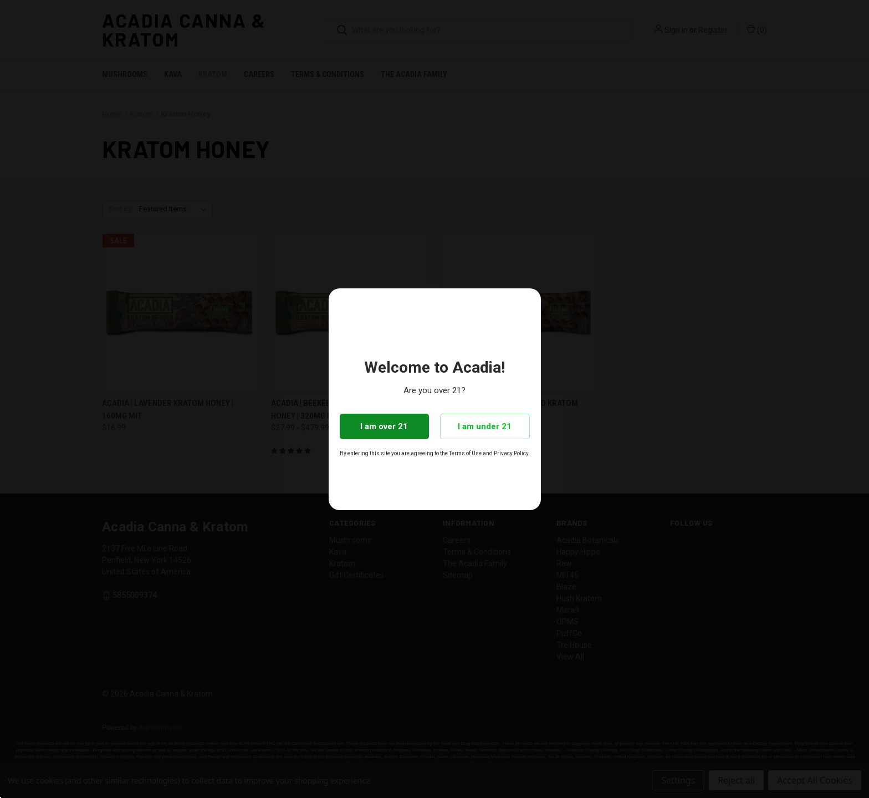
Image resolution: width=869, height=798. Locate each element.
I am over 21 (384, 426)
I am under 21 (485, 426)
